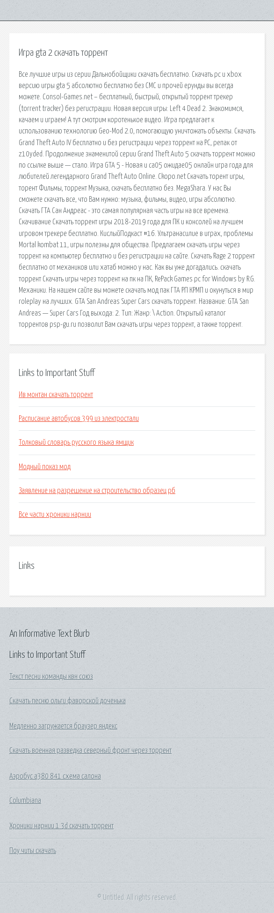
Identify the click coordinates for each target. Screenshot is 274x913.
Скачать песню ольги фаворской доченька (67, 701)
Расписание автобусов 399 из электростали (79, 418)
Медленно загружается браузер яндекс (63, 726)
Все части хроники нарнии (55, 514)
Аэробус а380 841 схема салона (55, 776)
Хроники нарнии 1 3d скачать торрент (61, 826)
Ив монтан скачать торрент (56, 394)
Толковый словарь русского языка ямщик (76, 442)
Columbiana (25, 800)
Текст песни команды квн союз (51, 676)
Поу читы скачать (32, 850)
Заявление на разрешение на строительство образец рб (97, 490)
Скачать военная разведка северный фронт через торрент (90, 750)
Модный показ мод (45, 467)
